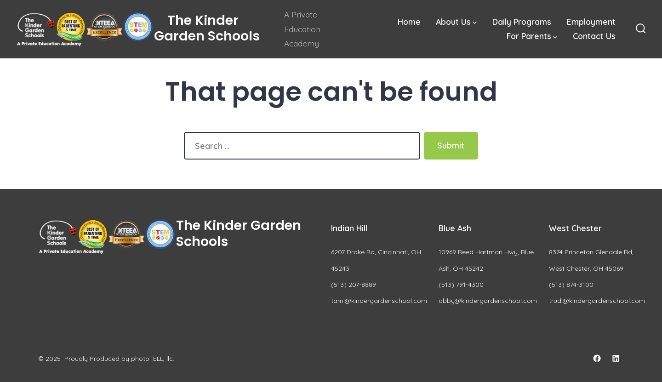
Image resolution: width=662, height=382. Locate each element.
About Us (456, 22)
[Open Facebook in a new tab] (597, 358)
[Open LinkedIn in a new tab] (616, 358)
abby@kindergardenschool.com (488, 300)
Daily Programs (521, 22)
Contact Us (594, 36)
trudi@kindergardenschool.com (597, 300)
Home (409, 22)
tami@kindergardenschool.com (379, 300)
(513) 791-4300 (461, 284)
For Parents (532, 36)
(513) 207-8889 (353, 284)
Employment (591, 22)
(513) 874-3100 (571, 284)
